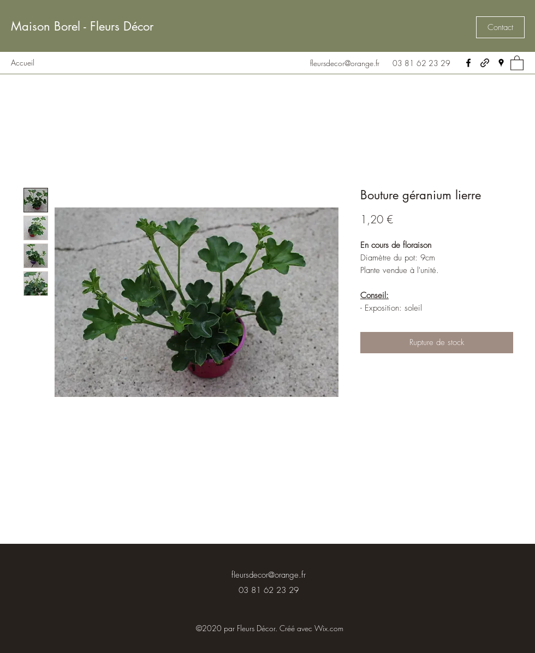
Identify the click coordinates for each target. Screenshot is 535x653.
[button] (500, 27)
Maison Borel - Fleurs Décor (82, 26)
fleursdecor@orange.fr (344, 63)
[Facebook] (468, 62)
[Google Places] (501, 62)
